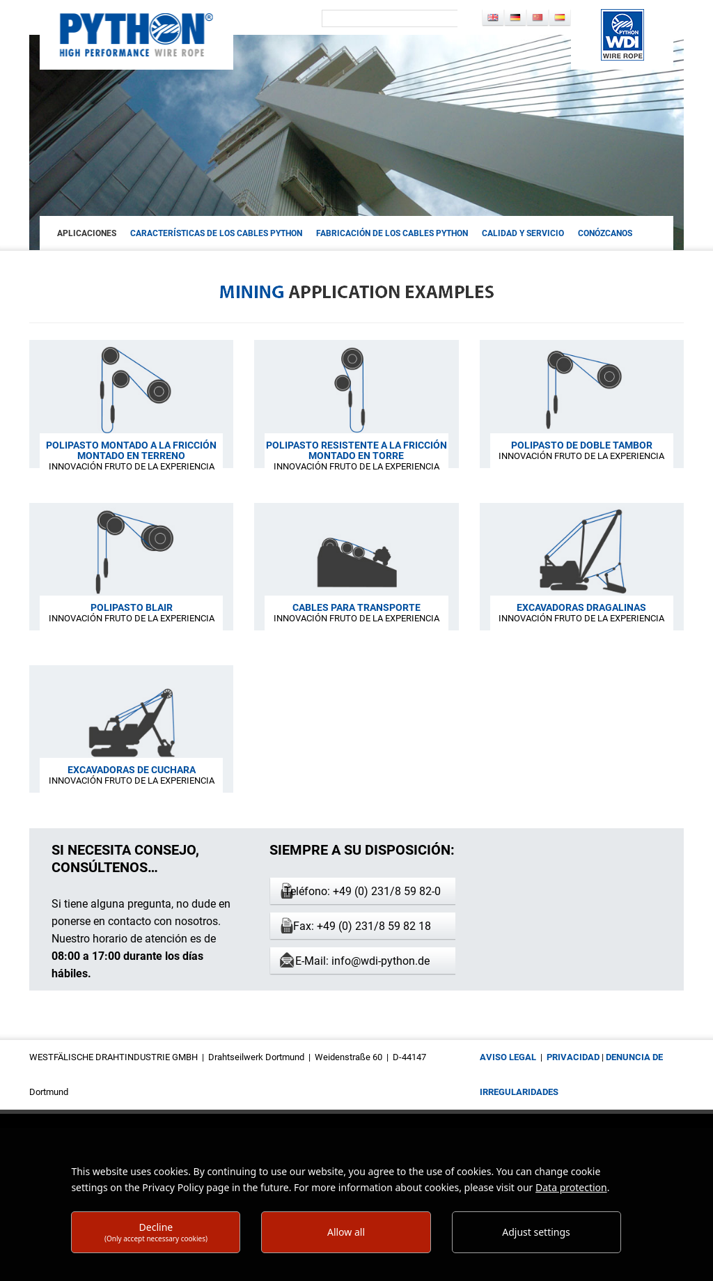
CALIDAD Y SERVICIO (523, 233)
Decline (155, 1231)
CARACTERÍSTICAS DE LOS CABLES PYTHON (216, 233)
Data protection (571, 1187)
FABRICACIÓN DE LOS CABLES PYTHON (392, 233)
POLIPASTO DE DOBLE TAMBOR (581, 445)
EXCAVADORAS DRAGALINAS (581, 607)
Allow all (346, 1232)
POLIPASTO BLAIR (132, 607)
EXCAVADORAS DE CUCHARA (132, 769)
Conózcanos (605, 233)
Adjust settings (536, 1232)
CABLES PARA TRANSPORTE (356, 607)
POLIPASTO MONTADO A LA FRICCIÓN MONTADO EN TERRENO (131, 450)
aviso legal (508, 1057)
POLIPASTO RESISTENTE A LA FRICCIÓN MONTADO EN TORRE (356, 450)
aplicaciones (86, 233)
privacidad (573, 1057)
